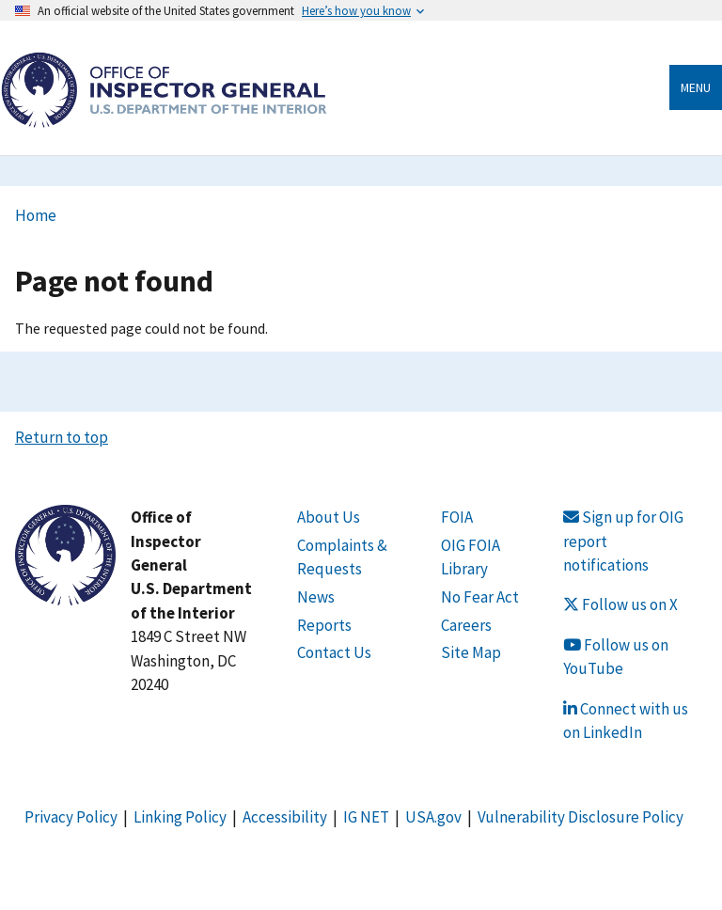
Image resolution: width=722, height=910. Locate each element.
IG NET (366, 817)
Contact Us (334, 652)
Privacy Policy (71, 817)
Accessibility (285, 817)
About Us (328, 517)
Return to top (61, 437)
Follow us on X (620, 604)
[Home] (163, 117)
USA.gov (433, 817)
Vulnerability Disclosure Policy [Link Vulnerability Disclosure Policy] (580, 817)
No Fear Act (480, 597)
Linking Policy (180, 817)
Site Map (471, 652)
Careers (466, 625)
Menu (696, 87)
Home (35, 215)
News (316, 597)
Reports (324, 625)
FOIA (457, 517)
